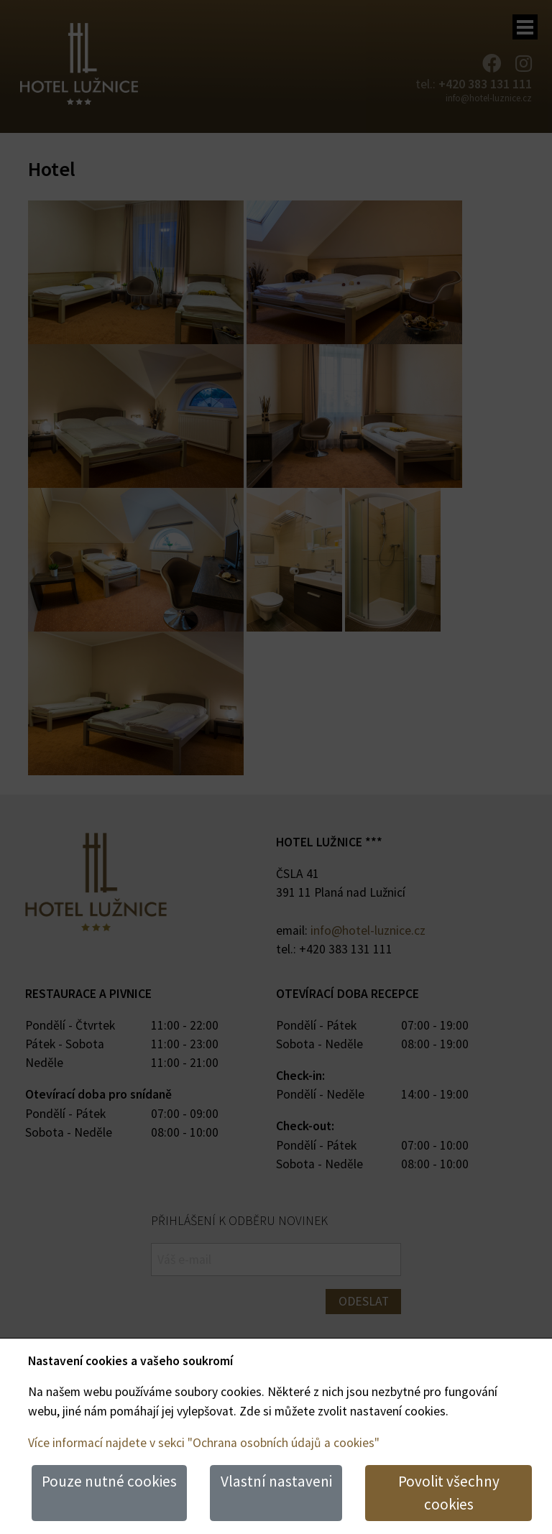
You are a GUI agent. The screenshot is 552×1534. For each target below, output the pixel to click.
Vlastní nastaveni (276, 1481)
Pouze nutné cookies (109, 1481)
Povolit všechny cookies (449, 1492)
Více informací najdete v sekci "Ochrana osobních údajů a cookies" (204, 1443)
